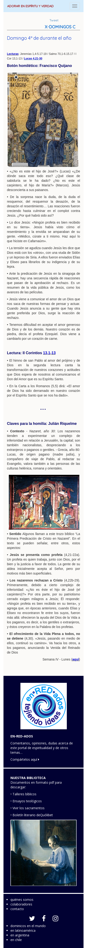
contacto (17, 909)
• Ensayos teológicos (26, 801)
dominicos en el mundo (28, 926)
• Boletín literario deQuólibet (31, 815)
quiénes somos (21, 899)
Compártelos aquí (24, 759)
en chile (16, 940)
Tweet (53, 20)
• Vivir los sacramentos (27, 808)
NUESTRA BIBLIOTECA (28, 778)
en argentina (19, 935)
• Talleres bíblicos (23, 794)
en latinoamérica (22, 930)
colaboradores (21, 904)
